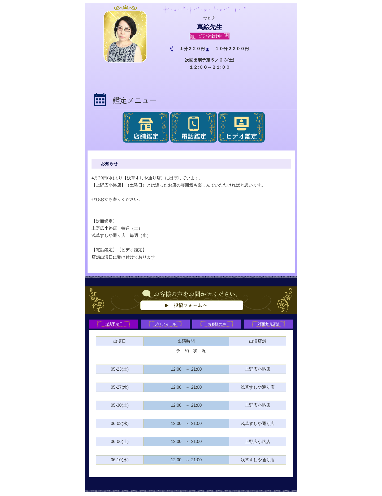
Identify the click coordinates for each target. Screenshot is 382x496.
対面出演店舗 (269, 324)
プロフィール (165, 324)
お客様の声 (217, 324)
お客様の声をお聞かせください (191, 308)
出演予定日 (113, 324)
